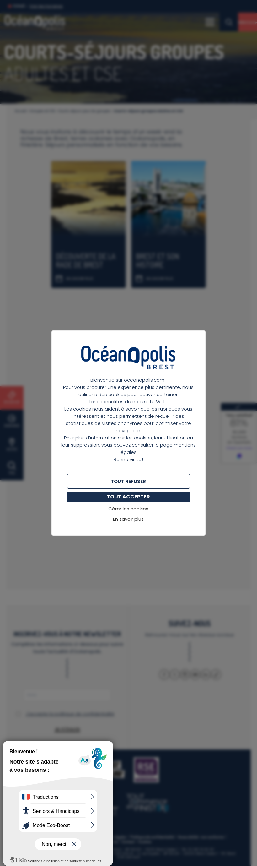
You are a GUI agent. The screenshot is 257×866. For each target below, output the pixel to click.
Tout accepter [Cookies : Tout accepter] (128, 496)
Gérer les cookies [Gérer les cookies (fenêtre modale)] (128, 508)
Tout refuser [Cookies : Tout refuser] (128, 481)
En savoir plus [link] (128, 519)
